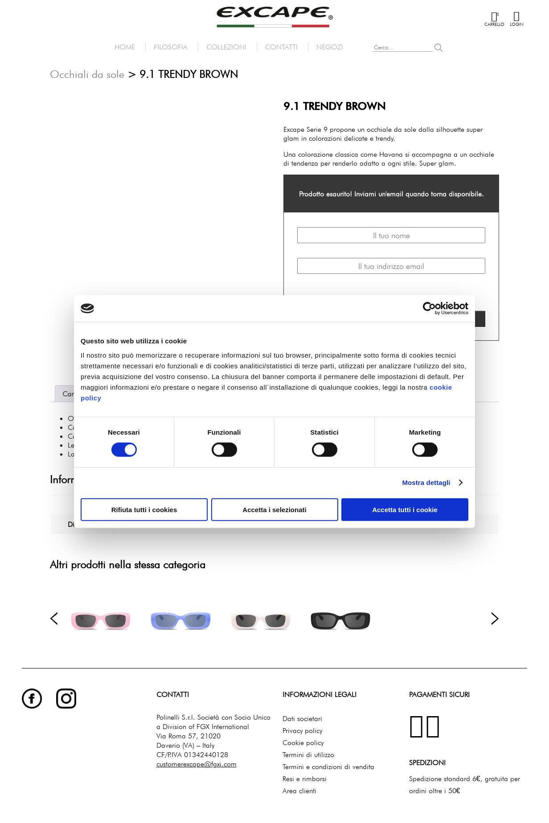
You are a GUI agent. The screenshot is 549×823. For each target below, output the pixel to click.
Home (125, 46)
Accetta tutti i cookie (405, 509)
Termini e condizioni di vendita (328, 764)
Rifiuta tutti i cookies (144, 509)
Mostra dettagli (426, 482)
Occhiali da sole (87, 74)
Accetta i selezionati (274, 509)
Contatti (281, 46)
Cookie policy (303, 740)
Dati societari (302, 716)
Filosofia (171, 46)
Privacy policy (302, 728)
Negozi (329, 46)
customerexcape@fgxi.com (196, 762)
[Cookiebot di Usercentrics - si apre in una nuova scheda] (429, 308)
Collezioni (226, 46)
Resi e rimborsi (305, 776)
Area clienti (299, 788)
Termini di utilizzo (308, 752)
